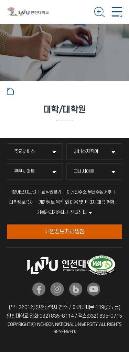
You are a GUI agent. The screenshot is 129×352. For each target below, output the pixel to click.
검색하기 (99, 12)
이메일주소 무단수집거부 (89, 192)
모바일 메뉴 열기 (117, 12)
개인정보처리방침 (65, 232)
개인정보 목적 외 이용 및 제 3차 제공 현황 (76, 202)
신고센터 (78, 212)
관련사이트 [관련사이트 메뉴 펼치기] (24, 171)
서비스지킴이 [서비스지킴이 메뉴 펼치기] (86, 151)
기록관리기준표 (51, 212)
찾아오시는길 (24, 192)
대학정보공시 (21, 202)
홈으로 (10, 91)
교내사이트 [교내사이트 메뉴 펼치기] (84, 171)
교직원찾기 (51, 192)
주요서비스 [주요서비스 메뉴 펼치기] (24, 151)
